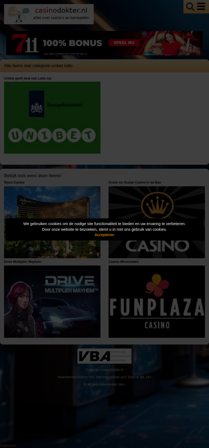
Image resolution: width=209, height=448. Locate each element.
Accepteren (104, 235)
